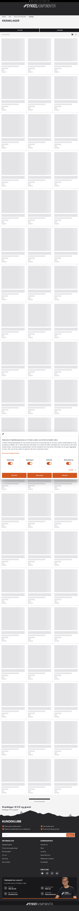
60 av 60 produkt (39, 801)
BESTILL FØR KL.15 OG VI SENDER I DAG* (40, 1)
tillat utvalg (39, 475)
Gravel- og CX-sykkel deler (20, 16)
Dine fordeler (6, 862)
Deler (10, 16)
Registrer (70, 835)
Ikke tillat (14, 475)
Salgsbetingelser (7, 844)
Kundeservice (13, 894)
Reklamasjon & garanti (47, 858)
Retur (42, 848)
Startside (4, 16)
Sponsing (5, 858)
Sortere (59, 30)
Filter (19, 30)
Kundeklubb (44, 862)
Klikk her (48, 889)
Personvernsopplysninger (10, 453)
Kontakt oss (44, 844)
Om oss (4, 855)
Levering (43, 851)
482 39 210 (12, 889)
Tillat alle (65, 475)
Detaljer (71, 470)
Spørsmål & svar (45, 855)
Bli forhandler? (6, 851)
